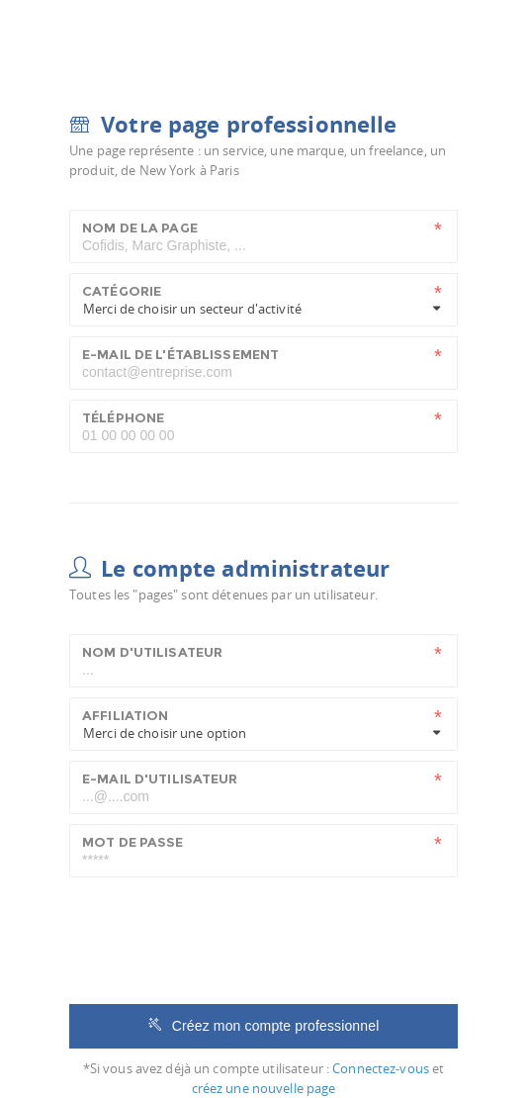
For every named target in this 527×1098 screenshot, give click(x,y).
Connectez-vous (380, 1068)
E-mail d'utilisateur (160, 778)
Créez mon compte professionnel (264, 1026)
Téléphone (123, 417)
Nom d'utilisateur (152, 652)
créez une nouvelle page (264, 1088)
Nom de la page (140, 227)
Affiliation (125, 715)
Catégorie (121, 291)
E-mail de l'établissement (180, 354)
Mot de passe (133, 842)
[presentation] (219, 945)
